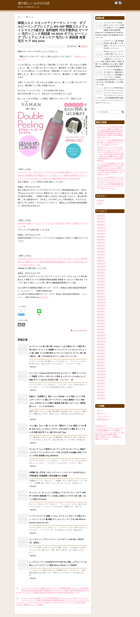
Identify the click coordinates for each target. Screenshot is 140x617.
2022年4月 (101, 359)
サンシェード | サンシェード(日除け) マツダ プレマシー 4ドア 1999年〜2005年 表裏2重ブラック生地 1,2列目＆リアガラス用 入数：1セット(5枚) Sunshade (57, 496)
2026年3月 (101, 219)
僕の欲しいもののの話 (33, 3)
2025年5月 (101, 248)
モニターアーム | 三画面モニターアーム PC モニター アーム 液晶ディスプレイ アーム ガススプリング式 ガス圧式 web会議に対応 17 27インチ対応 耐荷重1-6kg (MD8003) (58, 452)
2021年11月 (101, 374)
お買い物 (83, 46)
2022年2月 (101, 365)
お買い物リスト (101, 426)
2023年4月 (101, 323)
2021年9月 (101, 380)
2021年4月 (101, 395)
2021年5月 (101, 392)
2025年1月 (101, 260)
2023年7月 (101, 314)
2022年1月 (101, 368)
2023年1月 (101, 332)
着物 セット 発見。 (102, 439)
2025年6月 (101, 245)
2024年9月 (101, 272)
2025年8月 (101, 239)
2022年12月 (101, 335)
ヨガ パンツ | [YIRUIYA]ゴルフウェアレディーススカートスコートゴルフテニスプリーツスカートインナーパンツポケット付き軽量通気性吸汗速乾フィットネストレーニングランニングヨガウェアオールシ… (109, 95)
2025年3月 (101, 254)
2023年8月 (101, 311)
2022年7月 (101, 350)
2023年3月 (101, 326)
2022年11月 (101, 338)
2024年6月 (101, 281)
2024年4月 (101, 287)
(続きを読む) (43, 297)
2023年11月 (101, 302)
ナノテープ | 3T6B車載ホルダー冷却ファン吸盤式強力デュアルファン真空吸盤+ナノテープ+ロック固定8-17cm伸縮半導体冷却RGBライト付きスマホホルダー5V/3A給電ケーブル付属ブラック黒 (109, 77)
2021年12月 (101, 371)
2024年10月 (101, 269)
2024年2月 (101, 293)
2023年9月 (101, 308)
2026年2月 (101, 221)
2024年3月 (101, 290)
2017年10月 (101, 398)
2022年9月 (101, 344)
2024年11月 (101, 266)
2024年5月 (101, 284)
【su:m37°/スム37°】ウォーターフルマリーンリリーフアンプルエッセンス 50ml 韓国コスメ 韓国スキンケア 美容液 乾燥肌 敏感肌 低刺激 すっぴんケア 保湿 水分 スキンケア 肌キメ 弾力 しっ (53, 262)
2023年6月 (101, 317)
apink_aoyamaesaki (79, 330)
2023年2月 (101, 329)
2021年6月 (101, 389)
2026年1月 (101, 224)
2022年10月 (101, 341)
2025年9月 (101, 236)
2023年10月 (101, 305)
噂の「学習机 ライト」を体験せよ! (108, 437)
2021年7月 (101, 386)
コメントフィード (103, 416)
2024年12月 (101, 263)
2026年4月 (101, 216)
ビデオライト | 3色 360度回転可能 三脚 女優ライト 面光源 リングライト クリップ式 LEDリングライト (110, 142)
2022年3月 (101, 362)
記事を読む (33, 366)
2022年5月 (101, 356)
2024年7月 (101, 278)
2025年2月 (101, 257)
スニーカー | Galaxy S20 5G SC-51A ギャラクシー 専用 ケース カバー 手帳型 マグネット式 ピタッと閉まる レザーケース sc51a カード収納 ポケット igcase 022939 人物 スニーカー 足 (57, 376)
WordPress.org (102, 419)
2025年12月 (101, 227)
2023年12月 (101, 299)
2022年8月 (101, 347)
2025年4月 (101, 251)
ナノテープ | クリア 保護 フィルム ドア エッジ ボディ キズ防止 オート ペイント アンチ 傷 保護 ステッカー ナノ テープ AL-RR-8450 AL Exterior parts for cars (57, 519)
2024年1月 (101, 296)
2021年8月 (101, 383)
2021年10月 (101, 377)
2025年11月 (101, 230)
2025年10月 (101, 233)
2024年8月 (101, 275)
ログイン (100, 410)
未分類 (99, 203)
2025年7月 (101, 242)
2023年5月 (101, 320)
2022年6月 (101, 353)
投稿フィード (102, 413)
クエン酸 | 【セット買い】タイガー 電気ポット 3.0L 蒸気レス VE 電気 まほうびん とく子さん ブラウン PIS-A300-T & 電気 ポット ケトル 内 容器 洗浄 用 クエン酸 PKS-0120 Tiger (57, 429)
